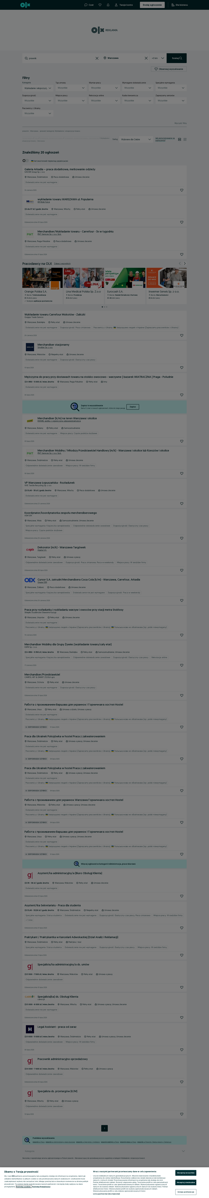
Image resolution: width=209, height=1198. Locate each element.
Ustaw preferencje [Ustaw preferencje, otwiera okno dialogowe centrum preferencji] (186, 1192)
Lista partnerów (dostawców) (106, 1194)
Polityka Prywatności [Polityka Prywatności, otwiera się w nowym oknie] (41, 1187)
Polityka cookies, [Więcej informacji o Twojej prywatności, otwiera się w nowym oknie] (23, 1187)
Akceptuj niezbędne (186, 1182)
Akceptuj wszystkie (185, 1173)
